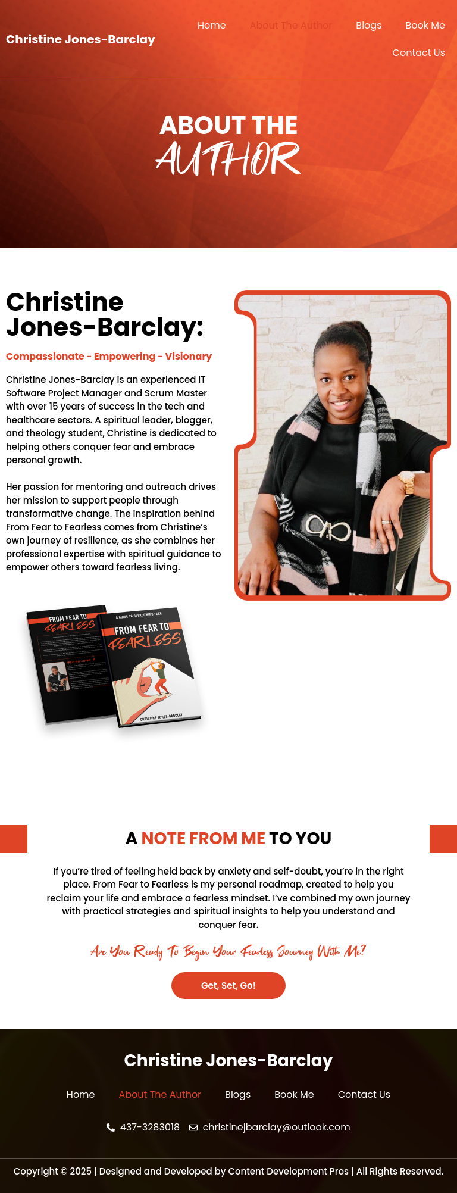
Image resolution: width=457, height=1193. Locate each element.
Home (212, 25)
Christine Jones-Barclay (80, 39)
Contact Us (419, 53)
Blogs (368, 25)
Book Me (425, 25)
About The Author (291, 25)
